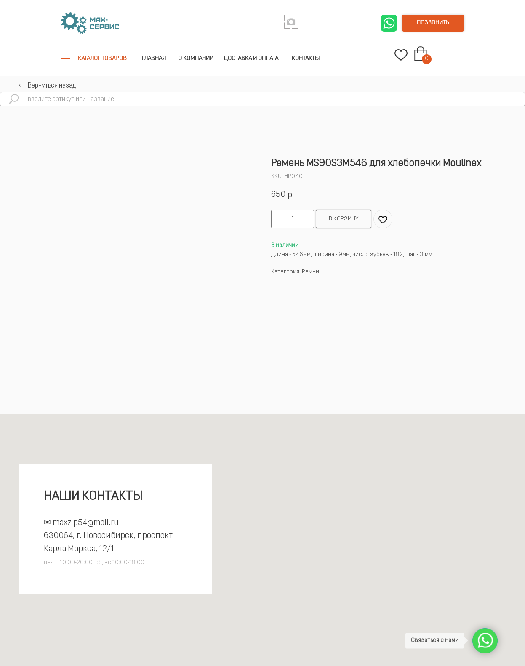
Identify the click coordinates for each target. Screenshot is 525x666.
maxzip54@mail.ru (86, 523)
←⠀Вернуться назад (47, 85)
